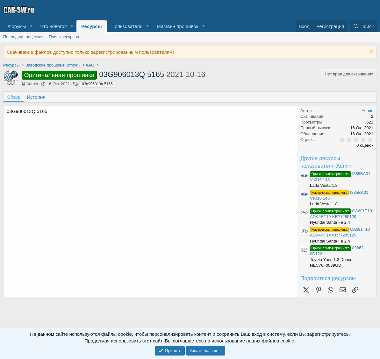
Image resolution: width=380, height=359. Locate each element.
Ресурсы (91, 26)
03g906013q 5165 (97, 84)
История (36, 97)
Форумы (17, 26)
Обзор (13, 97)
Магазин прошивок (177, 26)
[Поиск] (363, 26)
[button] (30, 26)
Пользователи (127, 26)
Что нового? (53, 26)
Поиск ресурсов (64, 36)
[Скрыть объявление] (370, 52)
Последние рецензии (23, 36)
